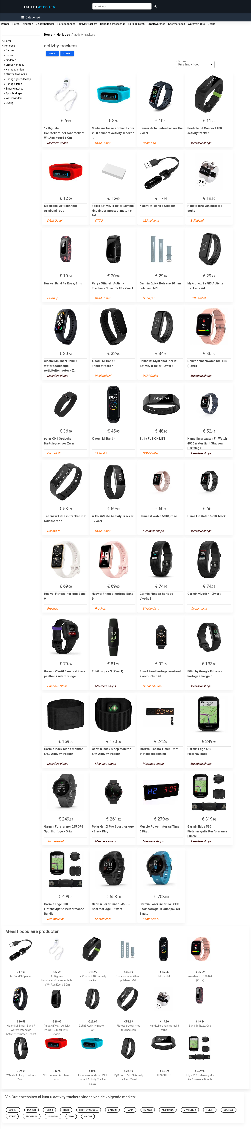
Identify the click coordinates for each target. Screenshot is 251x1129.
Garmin (112, 1110)
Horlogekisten (136, 23)
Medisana (168, 1110)
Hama (130, 1110)
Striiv (12, 1116)
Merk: (52, 53)
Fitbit (66, 1110)
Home (8, 40)
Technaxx (32, 1116)
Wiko (71, 1116)
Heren (16, 23)
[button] (31, 17)
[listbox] (195, 64)
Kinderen (27, 23)
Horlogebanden (66, 23)
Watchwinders (196, 23)
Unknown (53, 1116)
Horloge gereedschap (113, 23)
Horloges (10, 45)
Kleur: (67, 53)
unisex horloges (45, 23)
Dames (5, 23)
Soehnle (228, 1110)
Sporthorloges (176, 23)
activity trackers (87, 23)
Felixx (49, 1110)
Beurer (13, 1110)
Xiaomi (88, 1116)
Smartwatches (156, 23)
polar (209, 1110)
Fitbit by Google (88, 1110)
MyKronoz (190, 1110)
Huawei (148, 1110)
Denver (31, 1110)
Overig (211, 23)
